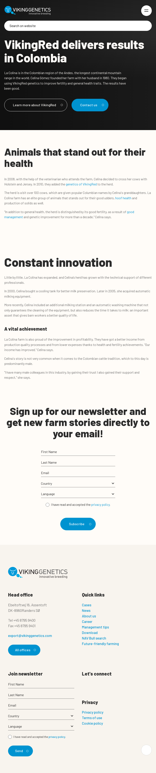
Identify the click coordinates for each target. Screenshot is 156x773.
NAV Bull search (94, 638)
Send (21, 751)
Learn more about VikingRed (37, 105)
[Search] (78, 26)
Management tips (95, 627)
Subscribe (79, 524)
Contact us (91, 105)
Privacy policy (92, 712)
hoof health (123, 198)
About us (89, 616)
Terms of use (92, 718)
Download (90, 632)
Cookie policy (92, 723)
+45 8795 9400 (24, 620)
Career (87, 621)
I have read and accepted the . (80, 504)
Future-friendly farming (100, 643)
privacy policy (100, 504)
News (86, 610)
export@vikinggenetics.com (30, 635)
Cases (86, 605)
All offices (25, 650)
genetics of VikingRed (81, 184)
